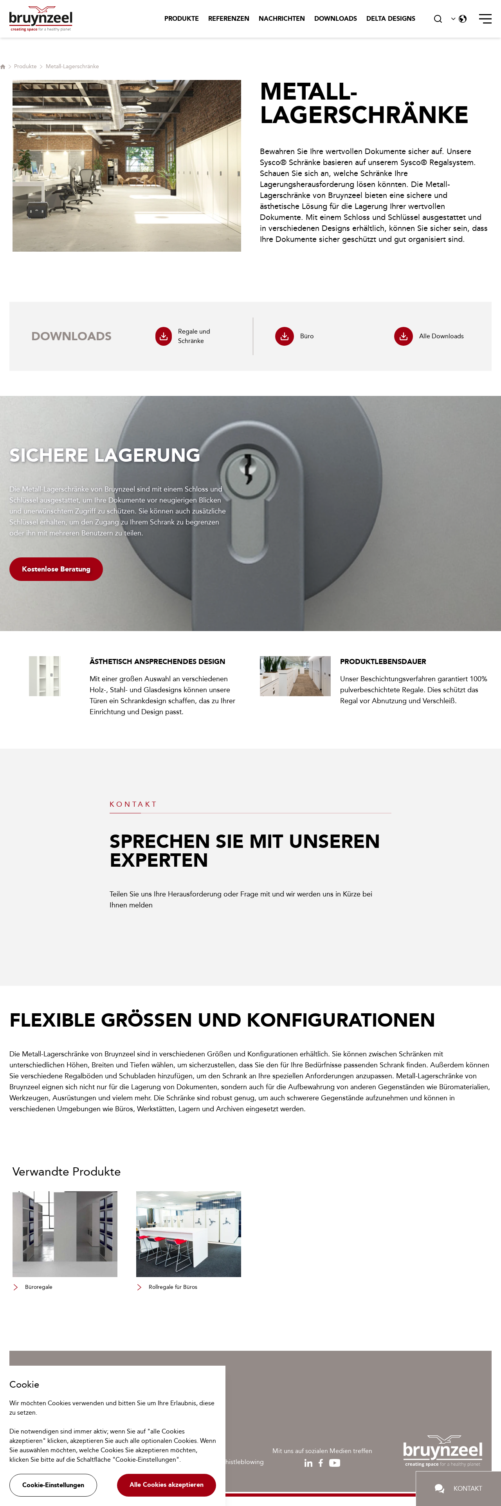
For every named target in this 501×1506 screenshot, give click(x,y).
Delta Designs (390, 18)
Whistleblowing (242, 1462)
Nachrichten (282, 18)
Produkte (181, 18)
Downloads (335, 18)
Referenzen (228, 18)
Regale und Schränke (182, 336)
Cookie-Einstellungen (53, 1485)
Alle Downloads (429, 336)
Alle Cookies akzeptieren (167, 1484)
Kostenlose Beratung (56, 569)
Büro (294, 336)
